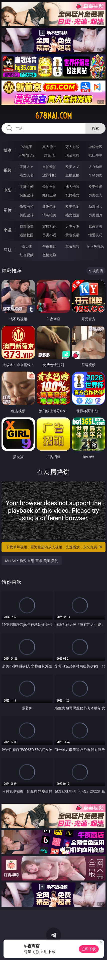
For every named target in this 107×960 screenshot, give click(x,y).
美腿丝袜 (27, 215)
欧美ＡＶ (72, 166)
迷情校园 (27, 235)
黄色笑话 (72, 235)
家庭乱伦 (49, 226)
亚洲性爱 (27, 186)
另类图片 (95, 215)
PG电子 (26, 146)
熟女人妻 (27, 175)
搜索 (95, 128)
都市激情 (27, 226)
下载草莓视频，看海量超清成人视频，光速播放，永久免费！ (54, 547)
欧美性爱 (95, 186)
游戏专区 (95, 146)
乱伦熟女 (72, 195)
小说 (8, 230)
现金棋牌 (72, 155)
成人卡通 (72, 186)
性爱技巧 (95, 235)
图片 (8, 210)
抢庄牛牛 (95, 155)
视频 (8, 170)
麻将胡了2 (27, 155)
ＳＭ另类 (95, 175)
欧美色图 (72, 206)
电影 (8, 190)
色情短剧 (49, 254)
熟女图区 (72, 215)
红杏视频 (27, 254)
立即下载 (89, 949)
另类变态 (95, 195)
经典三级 (49, 195)
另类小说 (49, 235)
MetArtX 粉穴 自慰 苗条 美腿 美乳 (31, 560)
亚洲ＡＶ (27, 166)
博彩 (8, 150)
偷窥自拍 (27, 206)
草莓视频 (72, 246)
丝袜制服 (49, 175)
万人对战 (72, 146)
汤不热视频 (95, 246)
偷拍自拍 (49, 186)
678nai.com (53, 116)
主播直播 (72, 175)
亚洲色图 (49, 206)
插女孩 (26, 246)
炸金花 (49, 155)
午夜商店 (49, 246)
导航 (8, 250)
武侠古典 (95, 226)
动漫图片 (95, 206)
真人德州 (49, 146)
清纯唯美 (49, 215)
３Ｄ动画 (95, 166)
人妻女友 (72, 226)
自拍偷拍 (49, 166)
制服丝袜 (27, 195)
